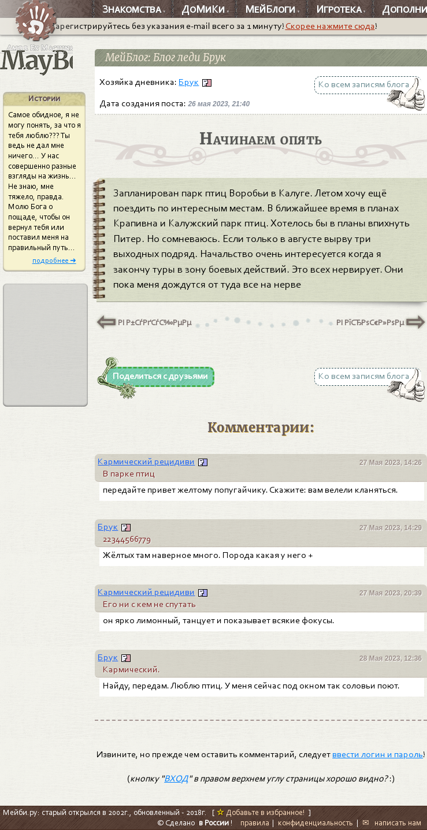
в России (214, 822)
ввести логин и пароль (377, 754)
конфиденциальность (315, 822)
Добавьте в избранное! (261, 812)
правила (254, 822)
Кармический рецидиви (146, 461)
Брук (189, 82)
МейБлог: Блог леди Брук (165, 57)
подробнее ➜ (54, 260)
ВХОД (176, 778)
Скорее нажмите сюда (330, 26)
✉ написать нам (391, 822)
